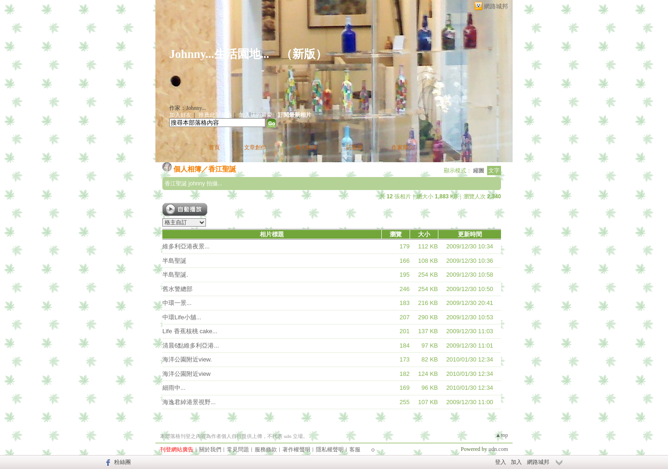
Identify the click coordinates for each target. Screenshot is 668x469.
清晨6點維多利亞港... (190, 345)
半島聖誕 (174, 260)
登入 (500, 462)
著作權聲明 (296, 449)
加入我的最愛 (255, 115)
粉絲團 (122, 462)
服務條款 (266, 449)
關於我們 (210, 449)
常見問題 (238, 449)
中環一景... (177, 302)
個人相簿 (306, 147)
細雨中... (174, 387)
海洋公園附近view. (187, 359)
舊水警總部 (177, 288)
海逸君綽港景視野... (189, 402)
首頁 (214, 147)
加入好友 (180, 115)
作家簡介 (403, 147)
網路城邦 (496, 6)
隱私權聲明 (330, 449)
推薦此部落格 (215, 115)
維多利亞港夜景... (186, 246)
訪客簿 (354, 147)
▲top (501, 435)
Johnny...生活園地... (219, 54)
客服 (354, 449)
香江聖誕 (222, 169)
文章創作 (255, 147)
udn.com (498, 449)
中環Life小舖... (181, 317)
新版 (303, 54)
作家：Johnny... (187, 108)
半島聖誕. (175, 274)
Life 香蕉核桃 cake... (189, 331)
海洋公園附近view (186, 373)
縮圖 (478, 170)
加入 (516, 462)
